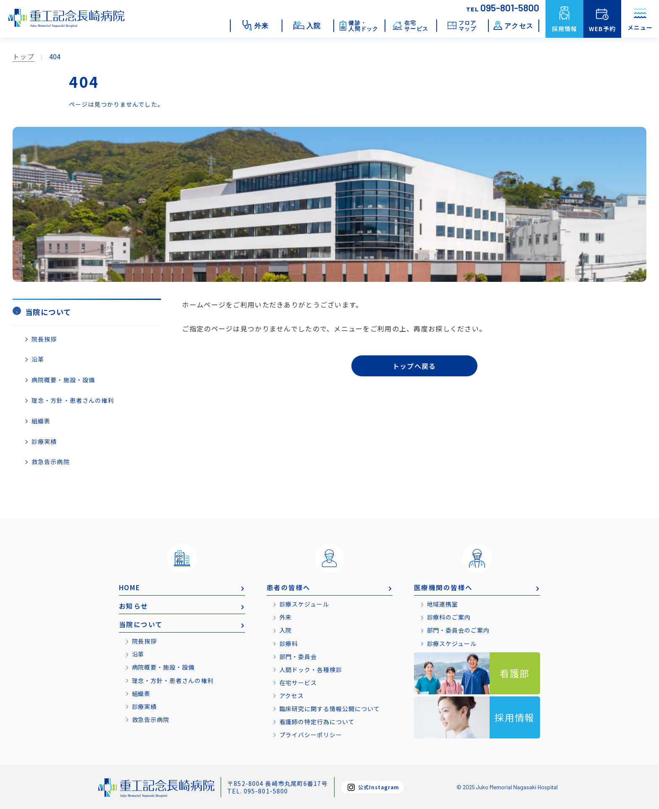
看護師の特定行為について (317, 721)
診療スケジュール (304, 603)
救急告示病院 (51, 461)
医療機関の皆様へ (443, 586)
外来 (285, 616)
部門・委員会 (298, 655)
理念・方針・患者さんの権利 (73, 399)
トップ (23, 56)
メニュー (640, 20)
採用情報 (564, 28)
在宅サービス (298, 682)
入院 (285, 629)
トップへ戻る (414, 367)
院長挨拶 (44, 338)
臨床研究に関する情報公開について (330, 708)
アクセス (291, 695)
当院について (141, 624)
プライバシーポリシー (311, 734)
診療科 (288, 642)
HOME (130, 586)
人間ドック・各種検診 (311, 669)
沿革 (38, 359)
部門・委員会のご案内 (458, 629)
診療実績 (44, 440)
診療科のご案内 (449, 616)
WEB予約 (602, 28)
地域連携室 (443, 603)
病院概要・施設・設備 (63, 379)
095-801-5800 (502, 7)
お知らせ (133, 605)
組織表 (41, 420)
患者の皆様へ (288, 586)
